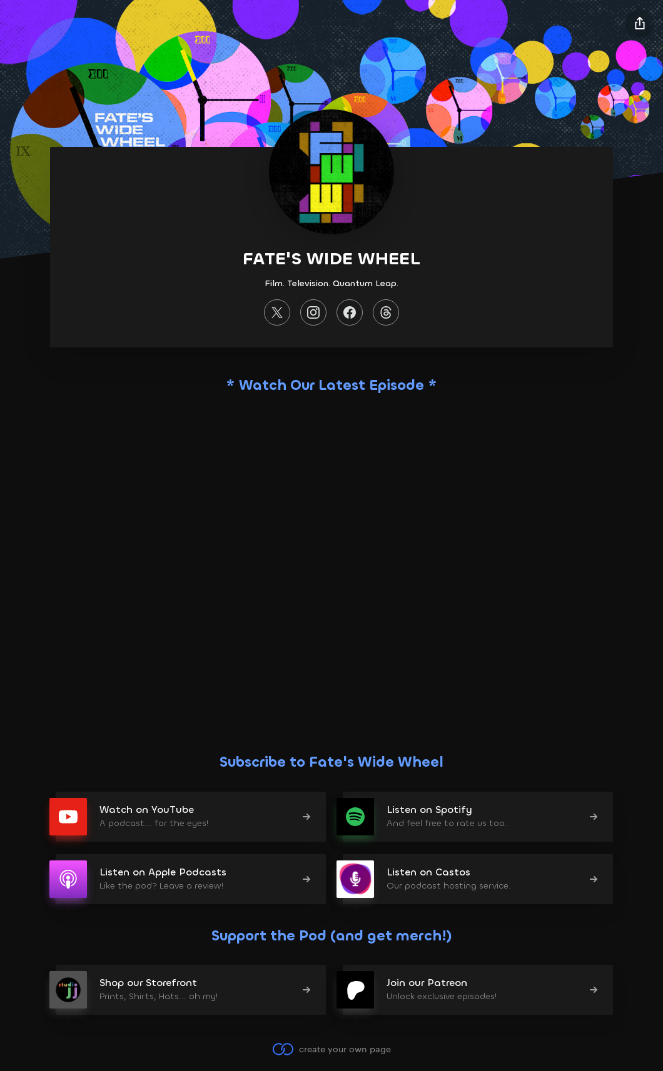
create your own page (331, 1049)
